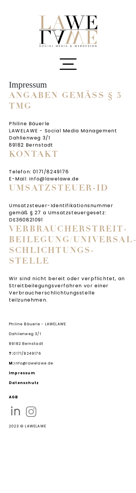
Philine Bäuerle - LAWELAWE (37, 323)
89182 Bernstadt (26, 343)
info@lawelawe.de (31, 363)
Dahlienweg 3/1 (25, 333)
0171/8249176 (25, 353)
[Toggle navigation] (68, 64)
